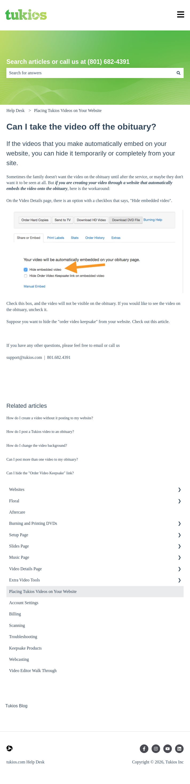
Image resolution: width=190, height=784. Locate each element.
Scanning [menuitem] (17, 625)
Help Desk (15, 110)
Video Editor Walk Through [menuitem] (33, 670)
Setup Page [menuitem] (18, 535)
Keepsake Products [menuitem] (25, 648)
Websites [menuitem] (16, 489)
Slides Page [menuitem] (19, 546)
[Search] (178, 73)
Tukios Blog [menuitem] (16, 706)
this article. (160, 321)
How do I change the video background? (36, 446)
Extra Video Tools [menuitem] (24, 580)
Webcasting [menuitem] (19, 659)
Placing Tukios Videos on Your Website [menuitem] (43, 591)
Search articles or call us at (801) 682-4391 (68, 61)
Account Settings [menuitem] (23, 602)
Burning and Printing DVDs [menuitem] (33, 523)
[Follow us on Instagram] (156, 748)
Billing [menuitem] (15, 614)
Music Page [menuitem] (19, 557)
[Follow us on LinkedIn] (179, 748)
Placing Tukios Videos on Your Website (67, 110)
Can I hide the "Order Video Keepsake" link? (40, 473)
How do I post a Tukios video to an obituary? (40, 432)
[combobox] (89, 73)
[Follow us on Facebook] (144, 748)
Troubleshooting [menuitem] (23, 636)
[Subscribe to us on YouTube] (167, 748)
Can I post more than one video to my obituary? (42, 459)
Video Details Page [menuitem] (25, 568)
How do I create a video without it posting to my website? (49, 418)
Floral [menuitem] (14, 501)
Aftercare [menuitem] (17, 512)
